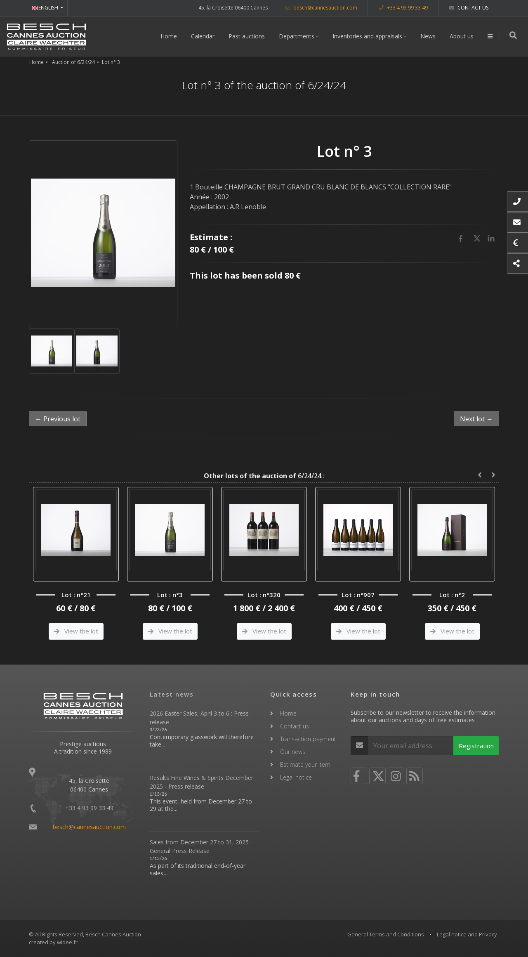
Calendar (203, 36)
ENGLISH (45, 7)
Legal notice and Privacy (467, 934)
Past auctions (247, 36)
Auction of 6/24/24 (73, 62)
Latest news (172, 694)
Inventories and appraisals (368, 36)
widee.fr (67, 942)
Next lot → (476, 418)
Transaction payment (308, 739)
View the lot (76, 631)
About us (462, 36)
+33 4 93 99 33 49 (403, 7)
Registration (476, 746)
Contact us (468, 7)
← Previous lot (57, 418)
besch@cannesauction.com (321, 7)
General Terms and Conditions (385, 934)
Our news (292, 752)
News (428, 36)
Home (169, 36)
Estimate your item (305, 764)
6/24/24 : (264, 475)
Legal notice (296, 777)
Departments (297, 36)
